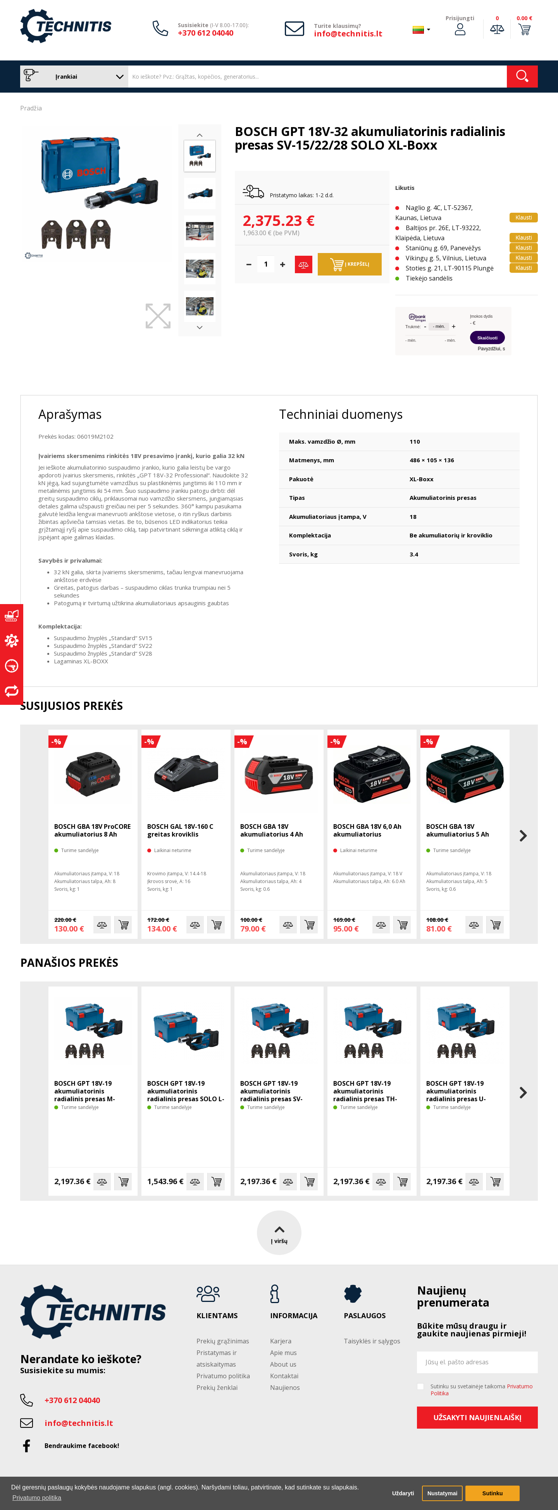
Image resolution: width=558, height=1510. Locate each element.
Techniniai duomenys (341, 414)
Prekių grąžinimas (222, 1341)
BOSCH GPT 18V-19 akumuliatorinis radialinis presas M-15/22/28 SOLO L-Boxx (87, 1095)
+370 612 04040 (205, 33)
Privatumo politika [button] (36, 1498)
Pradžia (31, 108)
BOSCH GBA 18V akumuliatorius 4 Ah (271, 830)
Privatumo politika (223, 1376)
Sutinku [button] (492, 1493)
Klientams (217, 1316)
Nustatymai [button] (442, 1493)
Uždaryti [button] (403, 1493)
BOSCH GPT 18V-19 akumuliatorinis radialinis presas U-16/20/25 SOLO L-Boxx (459, 1095)
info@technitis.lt (348, 33)
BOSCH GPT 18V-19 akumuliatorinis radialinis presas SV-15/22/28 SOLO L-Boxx (273, 1095)
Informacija (293, 1316)
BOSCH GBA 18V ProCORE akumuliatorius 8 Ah (92, 830)
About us (283, 1364)
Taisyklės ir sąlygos (372, 1341)
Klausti (523, 217)
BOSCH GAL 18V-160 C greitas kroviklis (180, 830)
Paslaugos (365, 1316)
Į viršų (279, 1233)
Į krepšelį (349, 264)
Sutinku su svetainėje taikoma (482, 1390)
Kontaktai (284, 1376)
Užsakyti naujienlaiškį (477, 1417)
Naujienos (285, 1387)
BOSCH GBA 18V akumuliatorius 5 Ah (457, 830)
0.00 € (524, 18)
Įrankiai (72, 76)
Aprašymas (70, 414)
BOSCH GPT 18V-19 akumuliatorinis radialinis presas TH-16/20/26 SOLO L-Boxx (366, 1095)
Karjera (280, 1341)
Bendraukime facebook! (82, 1445)
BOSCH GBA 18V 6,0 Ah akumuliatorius (367, 830)
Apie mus (283, 1352)
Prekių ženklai (217, 1387)
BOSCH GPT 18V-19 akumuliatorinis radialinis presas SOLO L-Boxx (185, 1095)
